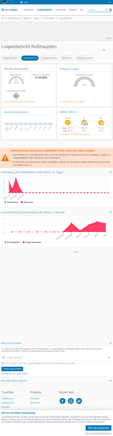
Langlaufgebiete (44, 10)
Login (25, 2)
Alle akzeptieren (98, 428)
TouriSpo (34, 398)
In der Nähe (110, 10)
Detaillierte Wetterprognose (76, 134)
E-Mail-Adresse (14, 357)
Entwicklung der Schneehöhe (21, 101)
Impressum (7, 398)
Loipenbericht (30, 58)
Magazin (73, 10)
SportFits (34, 402)
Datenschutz (7, 402)
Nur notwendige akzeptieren (99, 433)
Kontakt (5, 407)
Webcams (67, 58)
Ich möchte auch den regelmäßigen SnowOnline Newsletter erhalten (40, 363)
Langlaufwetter (49, 58)
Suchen (106, 10)
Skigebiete (29, 10)
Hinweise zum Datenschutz (15, 374)
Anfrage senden (85, 58)
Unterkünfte (60, 10)
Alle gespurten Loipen (73, 101)
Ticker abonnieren (12, 368)
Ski (81, 10)
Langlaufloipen (10, 58)
